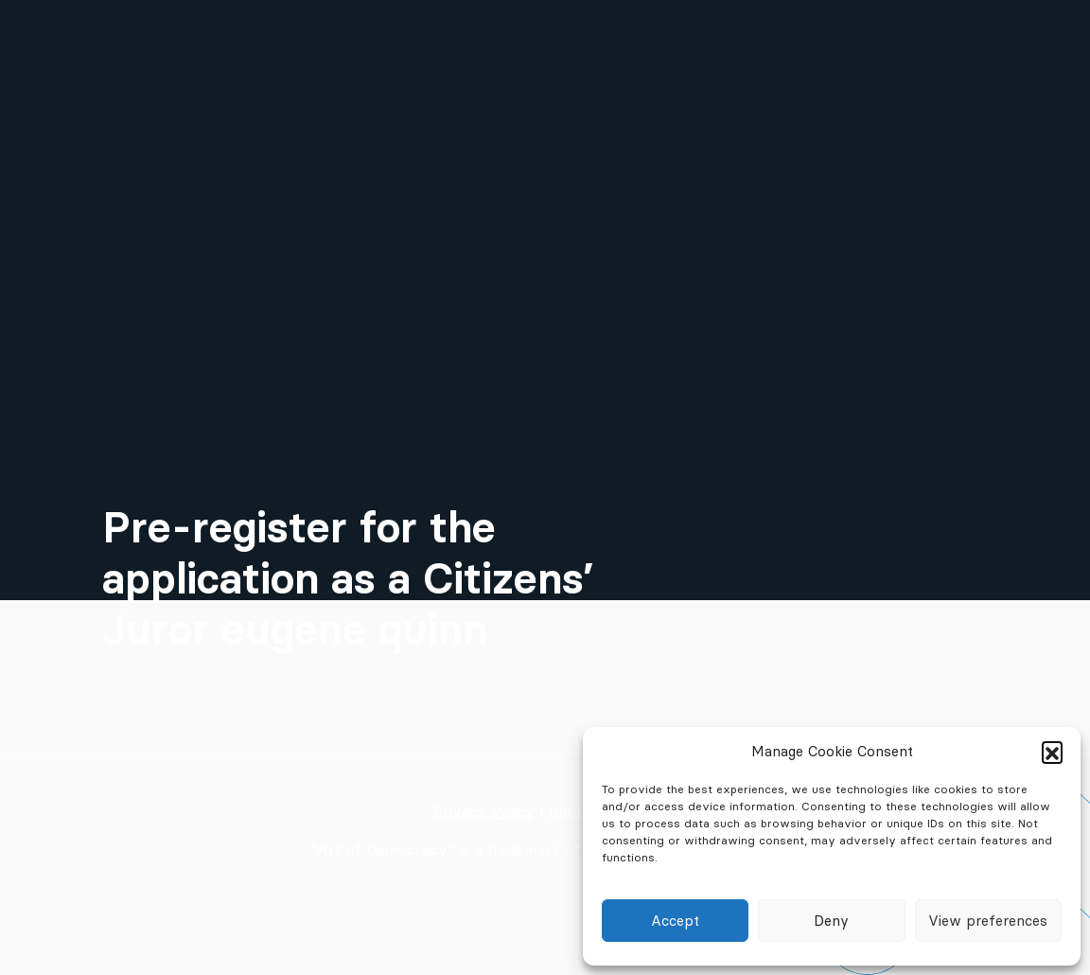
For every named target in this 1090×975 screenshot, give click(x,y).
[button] (1052, 751)
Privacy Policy (484, 811)
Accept (675, 921)
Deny (831, 921)
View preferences (987, 921)
